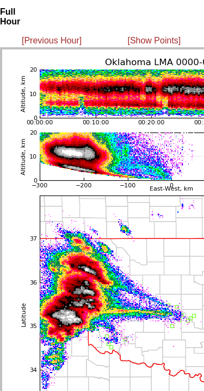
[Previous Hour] (52, 40)
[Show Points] (154, 40)
